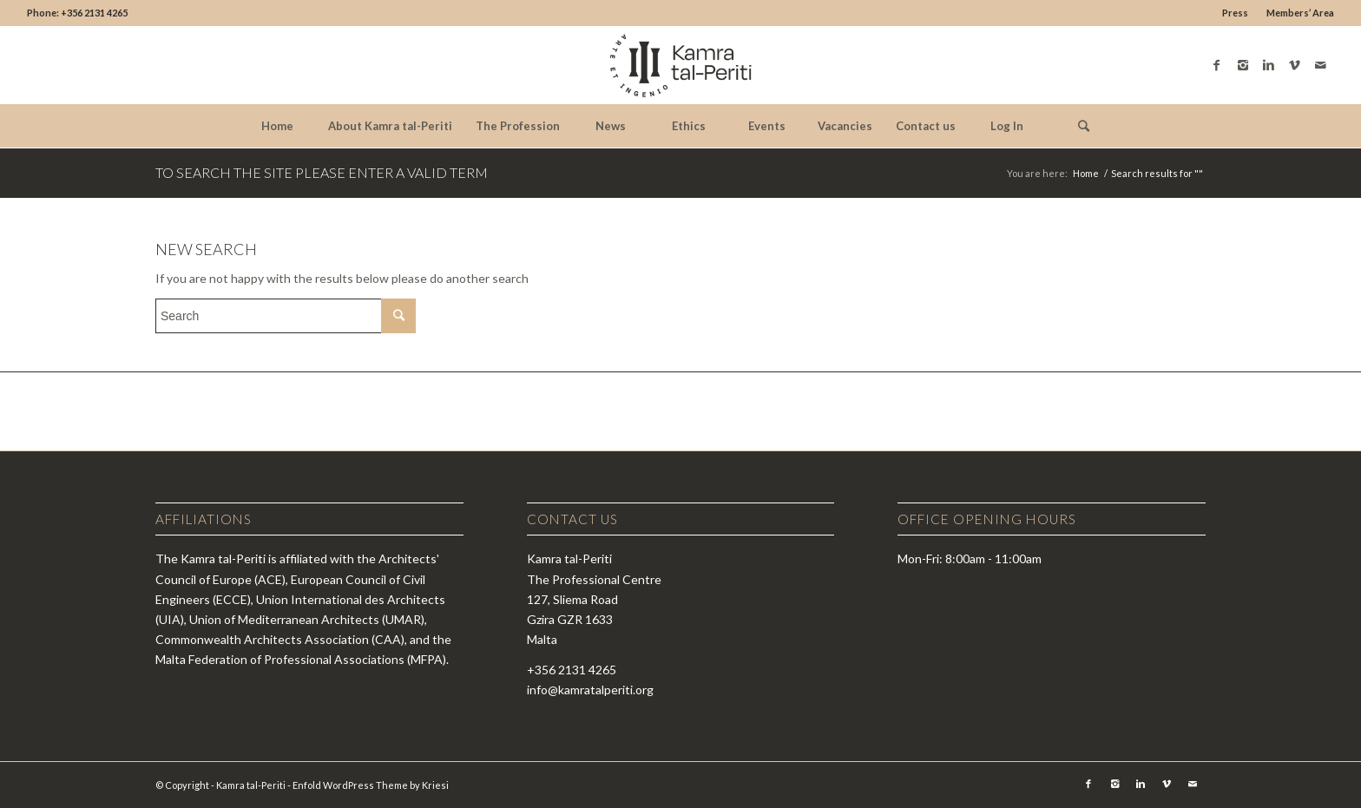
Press (1235, 12)
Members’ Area (1300, 12)
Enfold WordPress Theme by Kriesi (371, 785)
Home (1086, 173)
